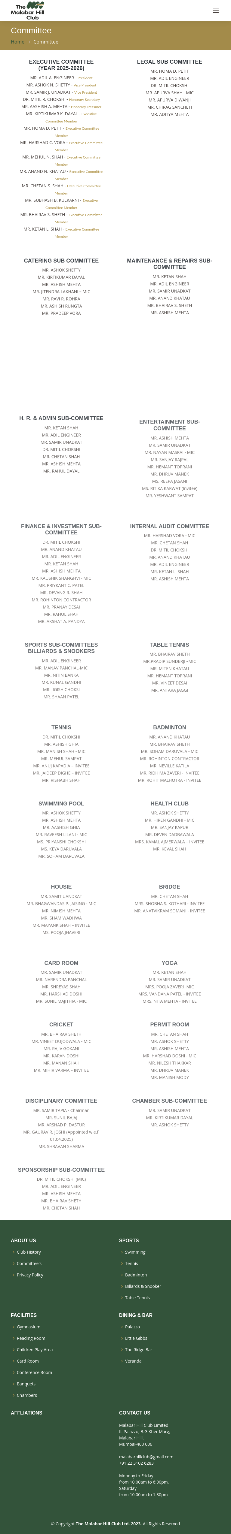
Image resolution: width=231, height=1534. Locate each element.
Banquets (26, 1384)
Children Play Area (35, 1350)
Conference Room (34, 1372)
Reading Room (31, 1338)
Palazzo (132, 1327)
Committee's (29, 1263)
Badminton (136, 1275)
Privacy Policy (30, 1275)
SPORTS (129, 1240)
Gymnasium (28, 1327)
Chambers (27, 1395)
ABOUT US (23, 1240)
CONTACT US (134, 1413)
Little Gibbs (136, 1338)
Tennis (131, 1263)
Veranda (133, 1361)
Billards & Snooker (143, 1286)
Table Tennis (137, 1298)
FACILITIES (24, 1315)
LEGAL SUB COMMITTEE (169, 62)
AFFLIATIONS (26, 1413)
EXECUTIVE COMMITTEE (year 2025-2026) (61, 65)
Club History (29, 1252)
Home (17, 41)
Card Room (28, 1361)
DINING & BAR (135, 1315)
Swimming (135, 1252)
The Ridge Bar (138, 1350)
